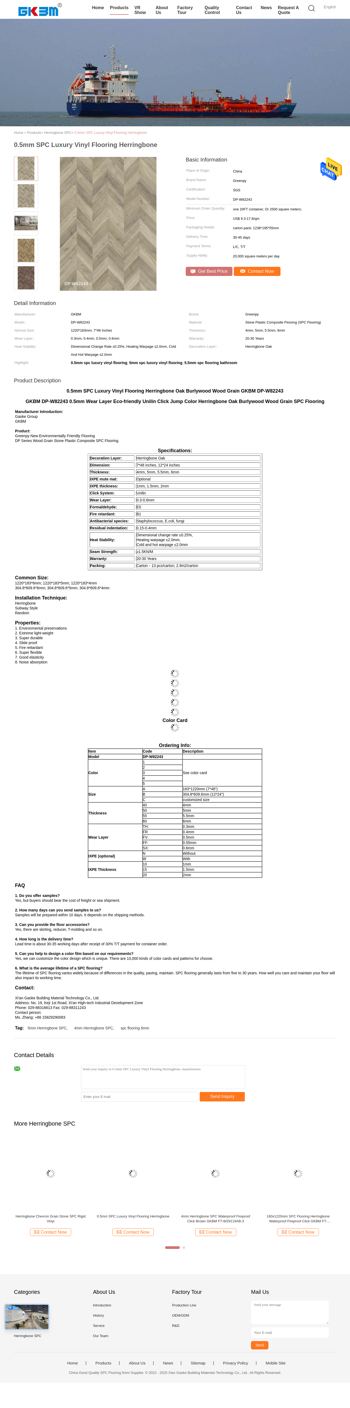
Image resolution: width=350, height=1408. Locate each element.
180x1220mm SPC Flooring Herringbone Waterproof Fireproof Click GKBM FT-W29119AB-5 (298, 1219)
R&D (175, 1326)
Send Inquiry (222, 1096)
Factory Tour (185, 10)
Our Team (100, 1336)
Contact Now (257, 271)
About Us (162, 10)
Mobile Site (276, 1363)
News (266, 7)
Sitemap (198, 1363)
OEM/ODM (180, 1315)
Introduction (102, 1305)
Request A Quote (288, 10)
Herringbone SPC (27, 1336)
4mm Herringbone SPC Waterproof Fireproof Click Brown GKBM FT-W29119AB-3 (215, 1218)
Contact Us (244, 10)
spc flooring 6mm (135, 1028)
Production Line (184, 1305)
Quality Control (212, 10)
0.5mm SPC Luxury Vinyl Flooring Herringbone (110, 133)
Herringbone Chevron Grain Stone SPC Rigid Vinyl (51, 1218)
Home (98, 7)
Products (119, 7)
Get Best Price (209, 271)
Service (98, 1326)
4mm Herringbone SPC (93, 1028)
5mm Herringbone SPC (47, 1028)
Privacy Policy (235, 1363)
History (98, 1315)
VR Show (140, 10)
